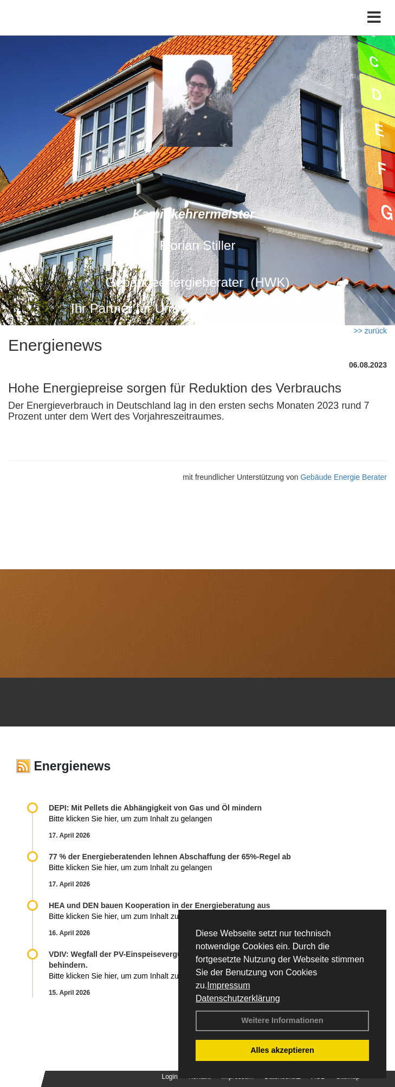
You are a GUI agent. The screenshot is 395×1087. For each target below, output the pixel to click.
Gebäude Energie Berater (343, 477)
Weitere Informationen (282, 1020)
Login (170, 1076)
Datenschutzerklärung (238, 998)
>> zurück (370, 330)
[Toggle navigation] (374, 17)
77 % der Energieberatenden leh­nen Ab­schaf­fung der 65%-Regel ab (170, 856)
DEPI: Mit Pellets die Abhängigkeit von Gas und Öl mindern (161, 807)
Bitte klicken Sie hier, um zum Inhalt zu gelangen (130, 818)
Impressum (228, 985)
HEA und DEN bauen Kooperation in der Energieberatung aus (159, 905)
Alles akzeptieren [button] (282, 1050)
